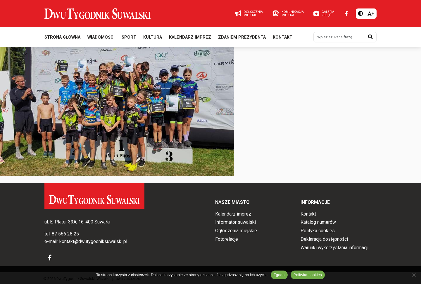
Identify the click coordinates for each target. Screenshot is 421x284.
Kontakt (282, 37)
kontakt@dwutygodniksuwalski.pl (93, 241)
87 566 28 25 (65, 234)
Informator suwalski (235, 222)
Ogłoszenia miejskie (236, 230)
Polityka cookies (318, 230)
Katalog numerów (318, 222)
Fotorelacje (226, 239)
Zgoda (279, 275)
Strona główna (62, 37)
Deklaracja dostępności (324, 239)
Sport (129, 37)
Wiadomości (101, 37)
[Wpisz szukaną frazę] (339, 37)
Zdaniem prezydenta (242, 37)
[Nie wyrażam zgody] (414, 275)
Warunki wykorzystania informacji (334, 247)
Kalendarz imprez (190, 37)
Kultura (152, 37)
